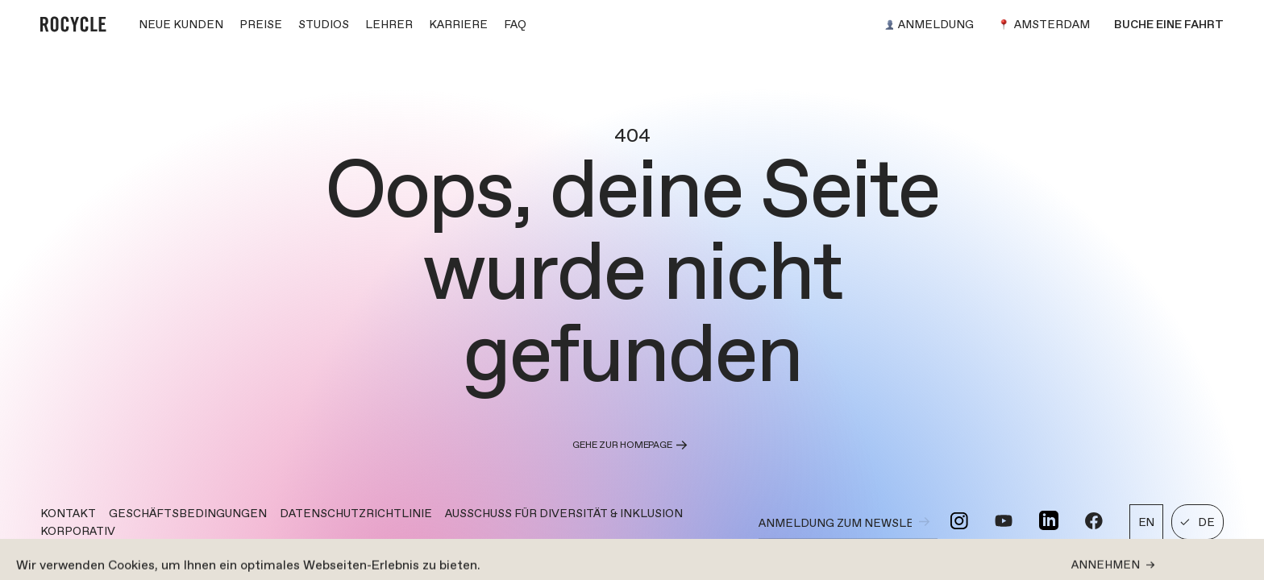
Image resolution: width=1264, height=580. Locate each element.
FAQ (515, 24)
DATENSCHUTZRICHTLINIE (356, 513)
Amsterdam (1044, 24)
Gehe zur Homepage (631, 445)
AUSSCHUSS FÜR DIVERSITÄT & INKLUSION (564, 513)
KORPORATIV (77, 531)
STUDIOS (323, 24)
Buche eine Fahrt (1169, 24)
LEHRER (389, 24)
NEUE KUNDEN (181, 24)
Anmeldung (929, 24)
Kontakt (68, 513)
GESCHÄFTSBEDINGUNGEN (188, 513)
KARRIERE (458, 24)
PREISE (260, 24)
